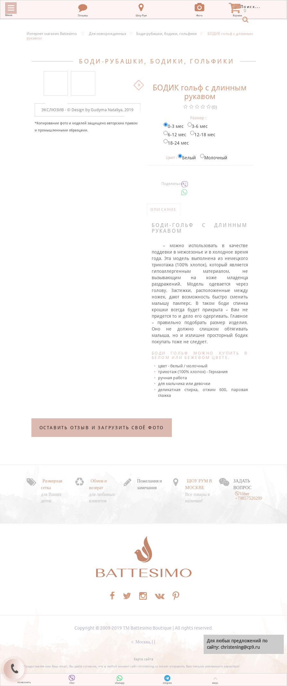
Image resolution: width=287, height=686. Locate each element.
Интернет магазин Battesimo (52, 33)
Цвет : (171, 157)
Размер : (198, 117)
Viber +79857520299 (248, 495)
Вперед (139, 85)
